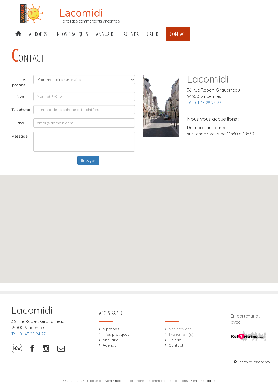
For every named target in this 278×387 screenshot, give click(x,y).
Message (19, 136)
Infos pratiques (71, 34)
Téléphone (20, 109)
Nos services (180, 328)
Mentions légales (203, 381)
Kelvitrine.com (115, 381)
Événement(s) (181, 334)
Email (20, 122)
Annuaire (105, 34)
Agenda (131, 34)
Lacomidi (81, 13)
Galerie (154, 34)
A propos (111, 328)
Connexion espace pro (252, 362)
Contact (178, 34)
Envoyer (88, 160)
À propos (38, 34)
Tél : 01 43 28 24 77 (204, 102)
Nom (21, 96)
